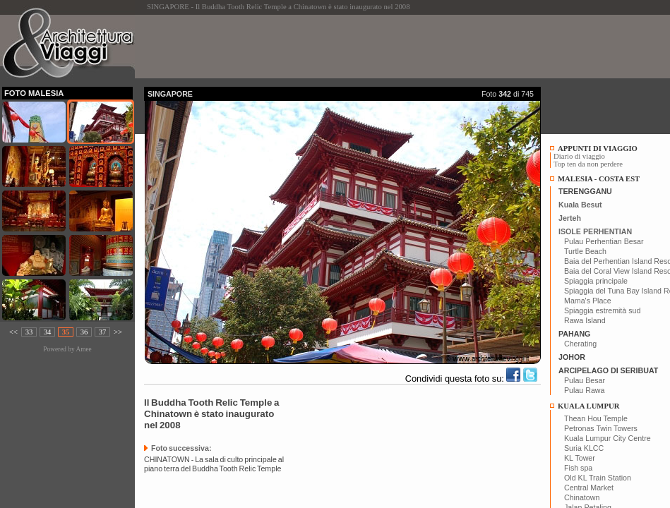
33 (29, 332)
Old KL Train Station (597, 477)
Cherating (580, 343)
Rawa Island (585, 320)
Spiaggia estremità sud (602, 310)
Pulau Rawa (584, 390)
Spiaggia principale (596, 281)
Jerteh (569, 218)
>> (118, 332)
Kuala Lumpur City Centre (607, 438)
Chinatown (581, 497)
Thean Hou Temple (596, 418)
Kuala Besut (580, 204)
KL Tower (579, 458)
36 (84, 332)
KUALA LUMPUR (588, 406)
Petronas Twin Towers (601, 428)
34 (48, 332)
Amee (83, 349)
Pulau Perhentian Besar (604, 241)
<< (13, 332)
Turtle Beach (585, 251)
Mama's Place (587, 300)
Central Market (589, 487)
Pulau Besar (584, 380)
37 (103, 332)
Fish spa (578, 468)
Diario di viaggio (579, 156)
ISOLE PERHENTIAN (595, 231)
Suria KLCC (584, 448)
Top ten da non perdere (588, 164)
